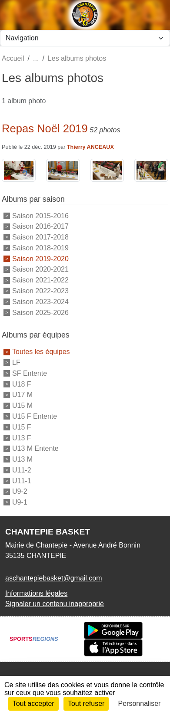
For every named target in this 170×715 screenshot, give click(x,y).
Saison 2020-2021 (40, 269)
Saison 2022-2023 (40, 291)
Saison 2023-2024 (40, 301)
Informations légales (36, 593)
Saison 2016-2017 (40, 226)
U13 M (22, 459)
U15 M (22, 405)
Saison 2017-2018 (40, 237)
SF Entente (29, 373)
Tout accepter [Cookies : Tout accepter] (33, 703)
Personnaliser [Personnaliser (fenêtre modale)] (139, 703)
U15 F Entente (34, 416)
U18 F (21, 383)
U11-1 (21, 480)
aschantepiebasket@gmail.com (53, 578)
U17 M (22, 394)
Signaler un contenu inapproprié (54, 603)
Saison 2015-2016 (40, 215)
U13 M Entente (35, 448)
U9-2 (19, 491)
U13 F (21, 437)
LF (16, 362)
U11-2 (21, 470)
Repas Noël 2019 (45, 128)
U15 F (21, 427)
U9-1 (19, 502)
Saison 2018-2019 (40, 248)
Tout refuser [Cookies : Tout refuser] (86, 703)
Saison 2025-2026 (40, 312)
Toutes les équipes (41, 351)
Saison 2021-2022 (40, 280)
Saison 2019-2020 (40, 258)
